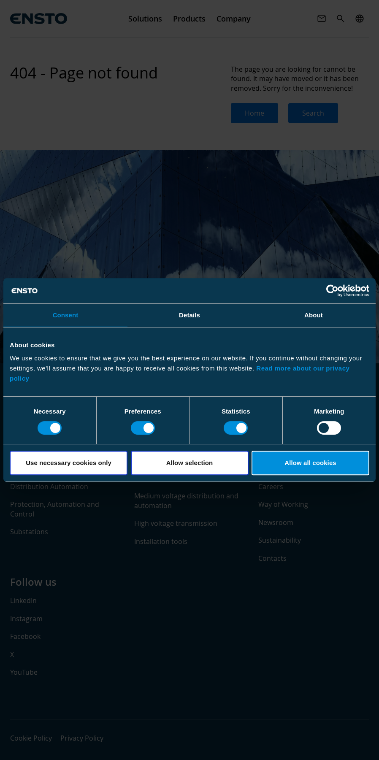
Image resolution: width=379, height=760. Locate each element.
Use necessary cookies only (68, 462)
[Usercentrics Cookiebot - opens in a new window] (332, 290)
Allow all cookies (310, 462)
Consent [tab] (66, 315)
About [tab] (313, 315)
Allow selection (189, 462)
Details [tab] (189, 315)
